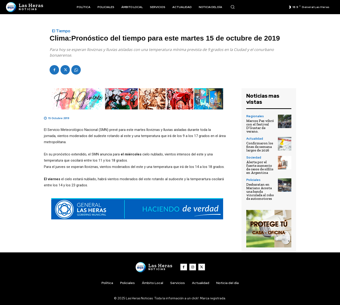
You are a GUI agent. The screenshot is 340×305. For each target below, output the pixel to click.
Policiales (253, 179)
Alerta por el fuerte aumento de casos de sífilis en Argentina (259, 167)
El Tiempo (61, 31)
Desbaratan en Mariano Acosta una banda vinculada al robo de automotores (260, 191)
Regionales (255, 116)
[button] (232, 7)
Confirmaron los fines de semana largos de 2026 (259, 146)
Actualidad (254, 138)
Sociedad (253, 157)
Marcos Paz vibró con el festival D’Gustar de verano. (260, 126)
